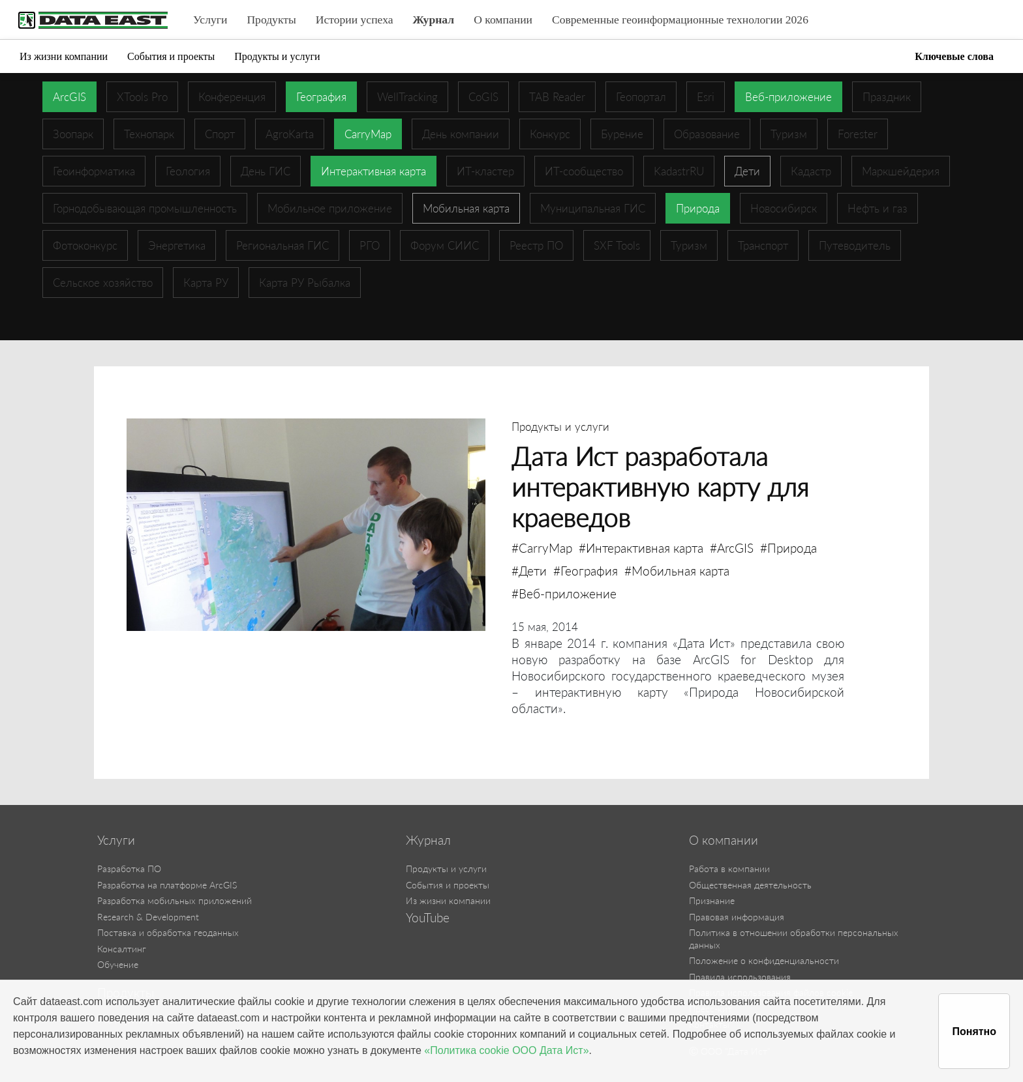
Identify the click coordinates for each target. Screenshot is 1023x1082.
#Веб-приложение (564, 593)
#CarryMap (542, 547)
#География (585, 570)
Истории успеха (354, 19)
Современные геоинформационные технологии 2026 (680, 19)
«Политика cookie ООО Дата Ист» (506, 1050)
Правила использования (740, 976)
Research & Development (148, 916)
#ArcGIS (732, 547)
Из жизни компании (64, 56)
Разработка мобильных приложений (174, 900)
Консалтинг (121, 948)
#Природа (788, 547)
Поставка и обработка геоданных (168, 932)
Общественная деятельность (750, 884)
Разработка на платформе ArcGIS (167, 884)
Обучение (117, 964)
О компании (503, 19)
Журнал (434, 19)
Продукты (271, 19)
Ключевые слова (954, 56)
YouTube (428, 918)
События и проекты (171, 56)
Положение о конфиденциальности (764, 960)
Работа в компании (729, 868)
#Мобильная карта (676, 570)
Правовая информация (736, 916)
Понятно (974, 1031)
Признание (712, 900)
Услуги (210, 19)
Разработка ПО (129, 868)
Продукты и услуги (277, 56)
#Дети (529, 570)
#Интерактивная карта (641, 547)
